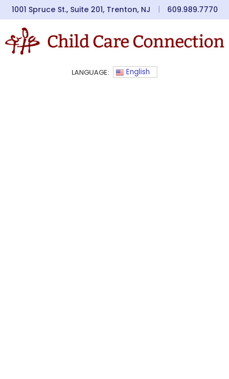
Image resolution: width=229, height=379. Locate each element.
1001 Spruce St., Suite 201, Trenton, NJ (81, 9)
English (133, 72)
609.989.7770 (192, 9)
